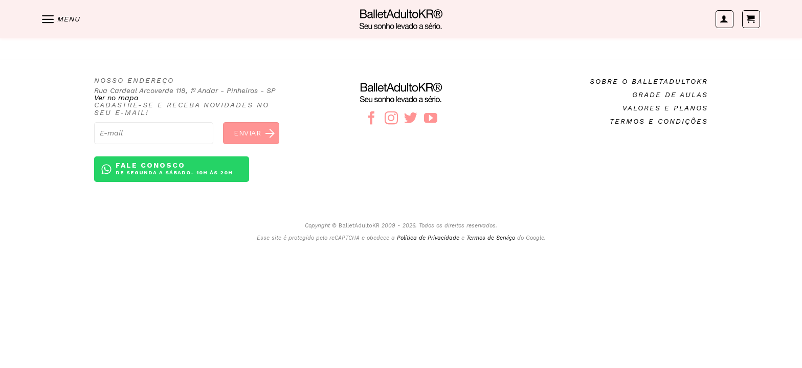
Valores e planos (665, 108)
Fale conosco (174, 169)
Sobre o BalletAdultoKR (649, 81)
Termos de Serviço (490, 238)
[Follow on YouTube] (430, 119)
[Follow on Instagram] (391, 119)
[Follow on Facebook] (371, 119)
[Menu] (60, 19)
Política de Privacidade (428, 238)
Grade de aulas (670, 94)
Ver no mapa (116, 98)
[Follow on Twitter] (410, 119)
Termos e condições (659, 121)
